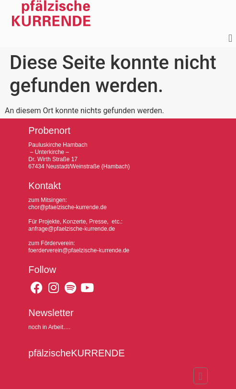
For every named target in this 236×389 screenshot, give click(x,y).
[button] (230, 38)
